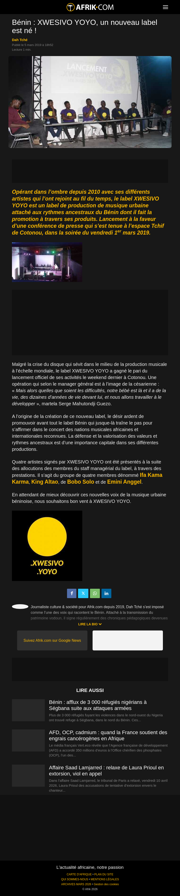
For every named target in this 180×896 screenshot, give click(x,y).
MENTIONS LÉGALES (105, 879)
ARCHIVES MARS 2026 (76, 884)
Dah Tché (19, 40)
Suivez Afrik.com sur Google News (52, 640)
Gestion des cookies (106, 884)
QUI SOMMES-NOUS (74, 879)
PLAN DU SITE (103, 874)
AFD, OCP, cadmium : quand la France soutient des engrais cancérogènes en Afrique (108, 735)
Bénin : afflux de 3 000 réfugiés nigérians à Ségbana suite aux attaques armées (98, 705)
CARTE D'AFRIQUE (79, 874)
